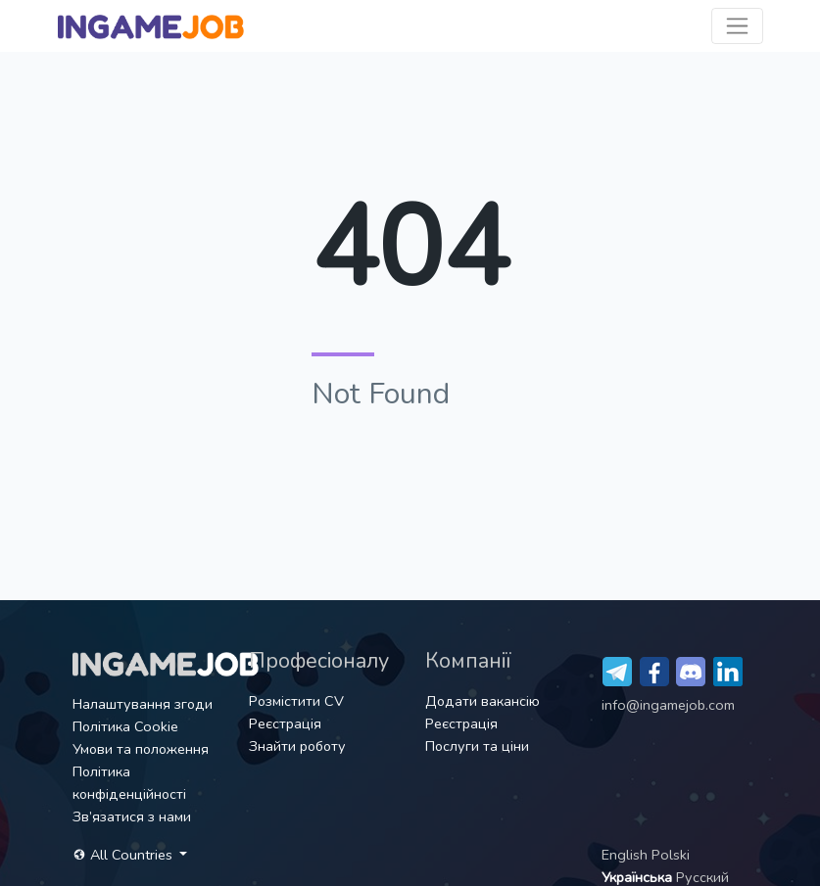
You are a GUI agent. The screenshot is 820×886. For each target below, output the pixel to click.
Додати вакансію (482, 701)
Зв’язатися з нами (131, 816)
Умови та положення (140, 749)
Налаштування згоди (142, 704)
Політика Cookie (125, 726)
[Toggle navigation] (737, 26)
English (626, 854)
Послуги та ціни (477, 746)
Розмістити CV (296, 701)
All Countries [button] (124, 854)
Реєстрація (285, 723)
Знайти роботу (297, 746)
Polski (670, 854)
